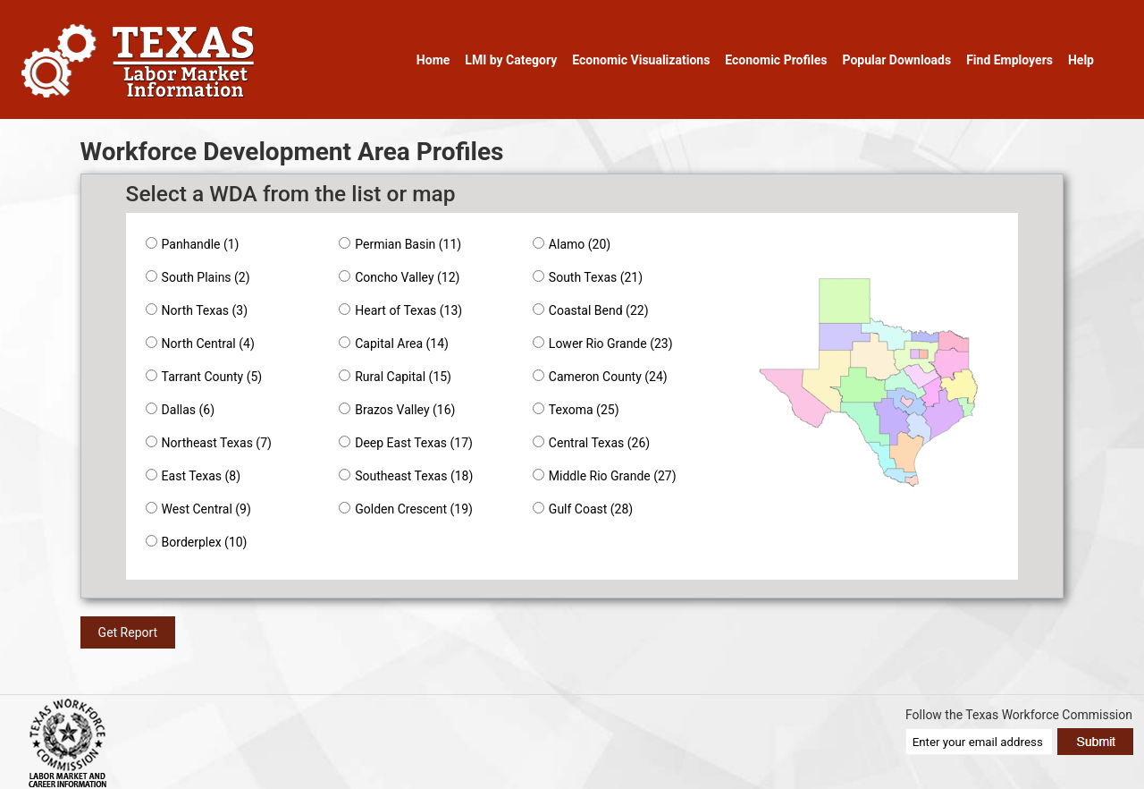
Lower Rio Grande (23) (603, 343)
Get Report (128, 632)
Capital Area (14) (394, 343)
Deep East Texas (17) (406, 443)
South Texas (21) (588, 277)
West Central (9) (198, 509)
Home (433, 60)
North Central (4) (200, 343)
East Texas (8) (193, 476)
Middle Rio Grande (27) (605, 476)
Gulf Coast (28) (583, 509)
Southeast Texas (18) (406, 476)
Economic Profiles (776, 60)
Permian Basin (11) (400, 244)
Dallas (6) (180, 410)
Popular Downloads (896, 60)
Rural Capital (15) (395, 376)
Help (1081, 60)
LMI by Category (511, 60)
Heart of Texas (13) (400, 310)
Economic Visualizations (641, 60)
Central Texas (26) (591, 443)
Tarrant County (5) (204, 376)
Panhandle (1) (193, 244)
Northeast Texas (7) (209, 443)
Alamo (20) (571, 244)
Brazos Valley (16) (397, 410)
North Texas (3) (197, 310)
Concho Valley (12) (399, 277)
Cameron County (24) (600, 376)
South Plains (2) (198, 277)
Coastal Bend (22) (591, 310)
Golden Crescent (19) (406, 509)
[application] (869, 388)
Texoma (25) (576, 410)
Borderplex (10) (197, 542)
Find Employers (1009, 60)
